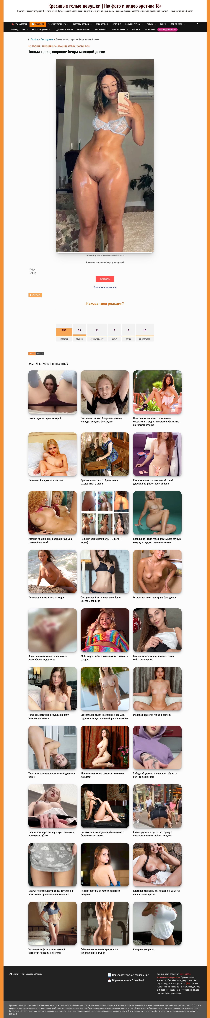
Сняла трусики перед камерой (44, 418)
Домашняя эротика (66, 46)
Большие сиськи (132, 24)
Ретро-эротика (83, 30)
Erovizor (34, 39)
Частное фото (176, 24)
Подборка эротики (81, 24)
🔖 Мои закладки (19, 24)
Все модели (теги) (167, 29)
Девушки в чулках (64, 30)
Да (33, 269)
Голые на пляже (118, 30)
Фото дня (117, 24)
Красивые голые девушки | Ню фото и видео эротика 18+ (105, 6)
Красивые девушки (41, 30)
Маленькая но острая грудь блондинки (154, 597)
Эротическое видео (57, 24)
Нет (34, 272)
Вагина (150, 24)
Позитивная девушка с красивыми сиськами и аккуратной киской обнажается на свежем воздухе (156, 421)
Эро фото (136, 30)
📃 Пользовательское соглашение (128, 975)
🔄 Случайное (38, 24)
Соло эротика (102, 24)
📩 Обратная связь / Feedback (126, 980)
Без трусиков (101, 30)
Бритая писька (49, 46)
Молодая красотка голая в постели (152, 714)
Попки (163, 24)
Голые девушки (18, 30)
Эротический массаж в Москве (25, 974)
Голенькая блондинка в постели (45, 480)
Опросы (40, 354)
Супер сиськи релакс (144, 949)
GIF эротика (150, 30)
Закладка (34, 295)
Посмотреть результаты (105, 287)
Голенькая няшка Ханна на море (46, 597)
